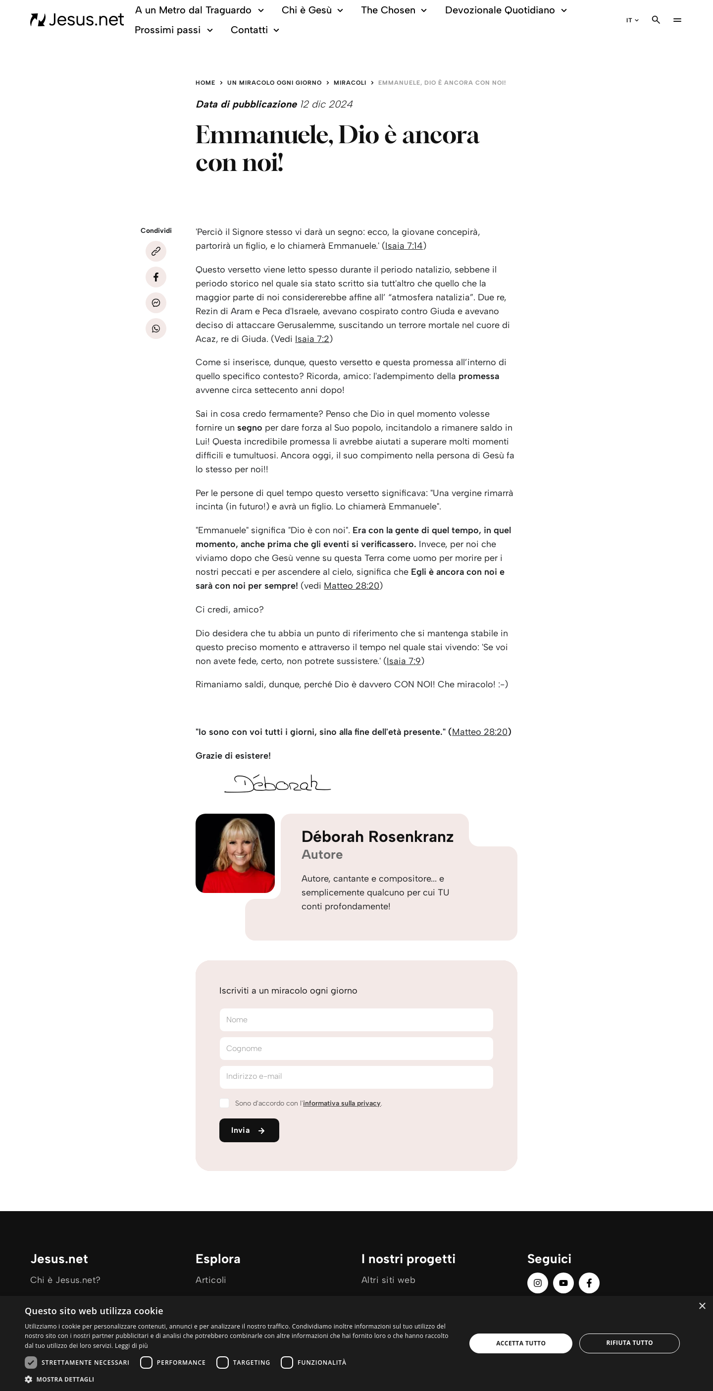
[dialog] (356, 1343)
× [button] (702, 1306)
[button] (239, 1379)
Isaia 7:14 (404, 245)
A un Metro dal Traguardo (201, 10)
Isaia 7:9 (404, 661)
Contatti (256, 30)
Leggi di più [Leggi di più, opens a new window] (131, 1345)
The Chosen (395, 10)
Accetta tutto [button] (521, 1343)
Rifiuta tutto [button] (629, 1342)
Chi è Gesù (314, 10)
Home (205, 82)
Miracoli (350, 82)
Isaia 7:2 (312, 339)
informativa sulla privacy (342, 1103)
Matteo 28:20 (351, 585)
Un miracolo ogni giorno (274, 82)
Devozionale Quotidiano (507, 10)
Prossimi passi (175, 30)
